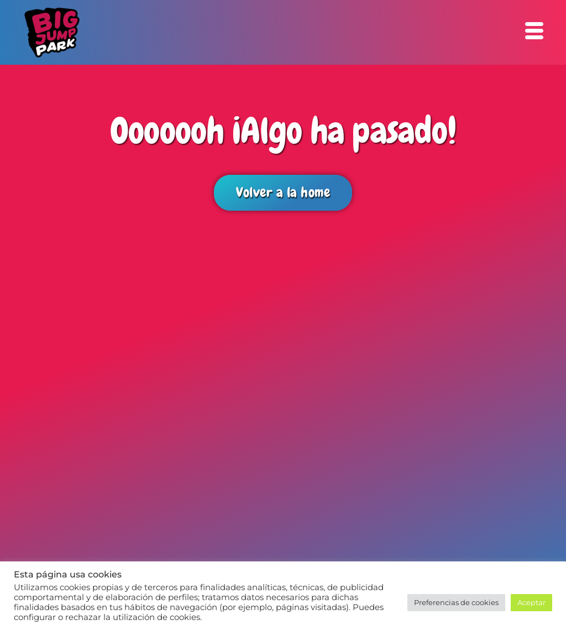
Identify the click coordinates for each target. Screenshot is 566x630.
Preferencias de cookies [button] (456, 602)
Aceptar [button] (531, 602)
